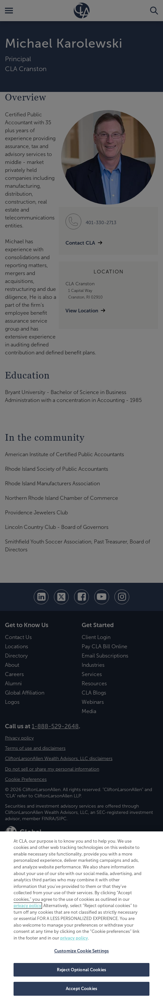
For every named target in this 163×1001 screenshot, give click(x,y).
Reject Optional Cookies (81, 969)
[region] (81, 916)
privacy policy (27, 905)
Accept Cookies (81, 988)
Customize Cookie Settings (81, 950)
